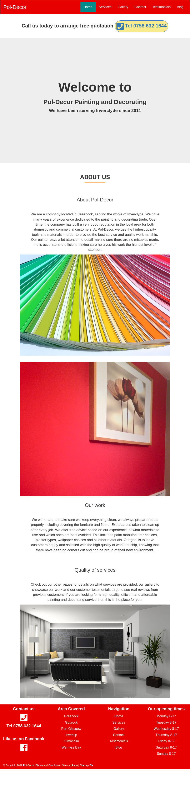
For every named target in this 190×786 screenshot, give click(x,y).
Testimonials (161, 7)
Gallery (123, 7)
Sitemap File (86, 765)
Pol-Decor (14, 7)
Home (88, 7)
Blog (180, 7)
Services (105, 7)
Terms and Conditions (48, 765)
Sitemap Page (70, 765)
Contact (140, 7)
